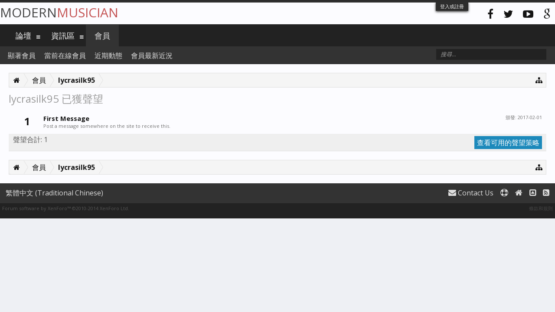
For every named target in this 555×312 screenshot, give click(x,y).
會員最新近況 (152, 55)
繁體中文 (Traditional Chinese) (54, 193)
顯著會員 (22, 55)
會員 (102, 35)
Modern (59, 12)
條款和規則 (541, 208)
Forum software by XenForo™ (65, 208)
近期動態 (108, 55)
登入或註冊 (452, 6)
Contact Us (470, 193)
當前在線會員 (65, 55)
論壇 (23, 35)
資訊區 (63, 35)
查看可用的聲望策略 (508, 142)
